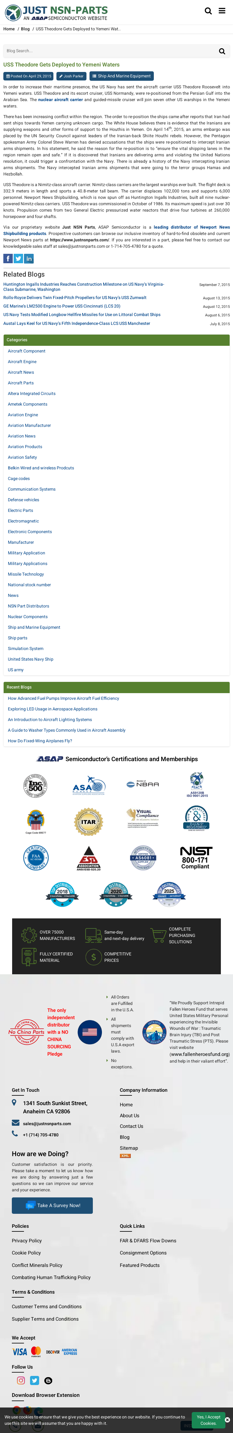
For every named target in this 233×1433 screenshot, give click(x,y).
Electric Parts (20, 510)
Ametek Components (27, 404)
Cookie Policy (26, 1253)
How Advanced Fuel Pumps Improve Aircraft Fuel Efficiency (63, 698)
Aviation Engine (23, 415)
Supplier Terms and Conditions (45, 1319)
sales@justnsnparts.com (47, 1124)
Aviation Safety (22, 457)
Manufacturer (21, 542)
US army (16, 670)
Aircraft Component (27, 351)
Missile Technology (26, 574)
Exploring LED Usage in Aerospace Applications (52, 709)
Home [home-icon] (9, 29)
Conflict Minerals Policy (37, 1265)
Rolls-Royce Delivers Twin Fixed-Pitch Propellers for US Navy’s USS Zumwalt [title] (75, 298)
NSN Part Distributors (28, 606)
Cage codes (19, 478)
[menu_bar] (222, 11)
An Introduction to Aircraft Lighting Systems (50, 719)
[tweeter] (18, 258)
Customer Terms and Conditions (47, 1306)
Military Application (26, 553)
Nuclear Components (28, 617)
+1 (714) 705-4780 (41, 1135)
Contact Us (131, 1126)
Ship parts (17, 638)
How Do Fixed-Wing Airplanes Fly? (40, 741)
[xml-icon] (125, 1156)
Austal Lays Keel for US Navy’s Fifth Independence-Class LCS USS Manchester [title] (76, 323)
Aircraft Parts (21, 383)
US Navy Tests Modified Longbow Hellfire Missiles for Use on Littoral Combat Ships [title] (81, 315)
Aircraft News (21, 372)
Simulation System (25, 648)
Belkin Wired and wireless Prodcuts (41, 468)
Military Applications (27, 563)
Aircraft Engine (22, 362)
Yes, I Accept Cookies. (209, 1420)
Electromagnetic (23, 521)
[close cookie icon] (227, 1420)
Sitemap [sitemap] (131, 1148)
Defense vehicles (23, 500)
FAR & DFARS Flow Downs (148, 1240)
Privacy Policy (27, 1240)
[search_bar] (208, 11)
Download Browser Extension (45, 1395)
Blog (25, 29)
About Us (129, 1115)
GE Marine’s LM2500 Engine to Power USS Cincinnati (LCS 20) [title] (61, 306)
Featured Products (140, 1265)
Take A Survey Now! (52, 1205)
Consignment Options (143, 1253)
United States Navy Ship (30, 659)
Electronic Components (30, 532)
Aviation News (21, 436)
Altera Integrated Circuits (32, 393)
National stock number (29, 585)
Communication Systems (32, 489)
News (13, 595)
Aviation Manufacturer (29, 425)
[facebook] (8, 258)
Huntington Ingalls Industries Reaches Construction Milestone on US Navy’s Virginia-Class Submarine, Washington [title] (83, 287)
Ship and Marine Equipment (124, 76)
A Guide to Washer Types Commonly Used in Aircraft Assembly (67, 730)
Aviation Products (25, 447)
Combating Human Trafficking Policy (51, 1277)
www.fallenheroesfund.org (199, 1054)
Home (126, 1104)
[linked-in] (29, 258)
